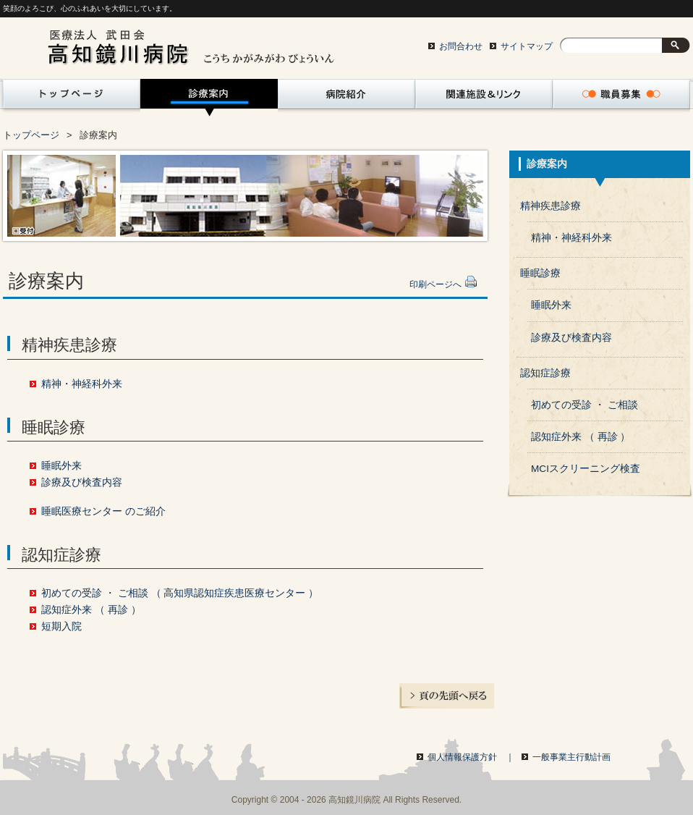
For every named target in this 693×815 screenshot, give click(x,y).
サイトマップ (527, 46)
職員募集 (621, 98)
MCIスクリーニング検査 (585, 468)
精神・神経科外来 (81, 384)
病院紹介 (346, 98)
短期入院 (61, 626)
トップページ (68, 98)
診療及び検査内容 (81, 482)
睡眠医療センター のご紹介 (103, 511)
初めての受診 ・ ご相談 (584, 405)
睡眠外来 (61, 465)
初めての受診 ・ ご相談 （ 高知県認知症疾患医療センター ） (179, 593)
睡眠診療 (540, 273)
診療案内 (209, 98)
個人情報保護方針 (471, 757)
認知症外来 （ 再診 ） (90, 609)
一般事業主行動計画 (571, 757)
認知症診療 (545, 373)
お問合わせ (460, 46)
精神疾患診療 (550, 205)
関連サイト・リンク (484, 98)
